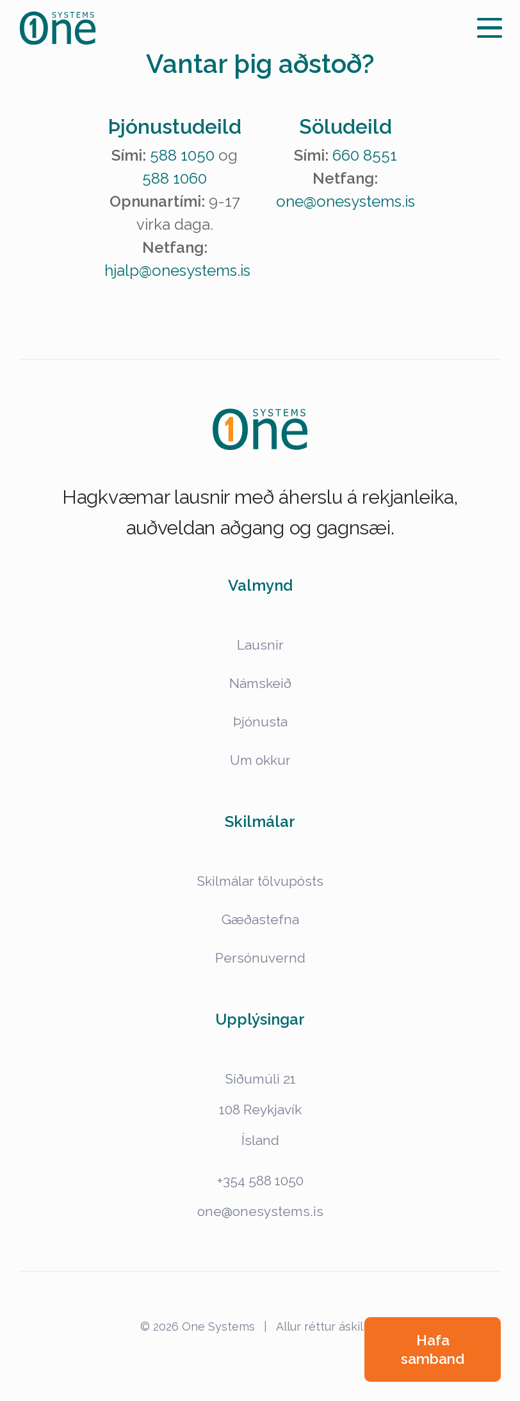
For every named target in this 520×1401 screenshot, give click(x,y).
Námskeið (260, 683)
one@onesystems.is (345, 201)
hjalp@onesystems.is (177, 270)
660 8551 (364, 155)
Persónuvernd (260, 958)
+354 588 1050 (260, 1181)
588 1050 (182, 155)
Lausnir (260, 645)
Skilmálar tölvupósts (260, 881)
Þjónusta (260, 722)
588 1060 (174, 178)
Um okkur (260, 760)
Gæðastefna (260, 919)
